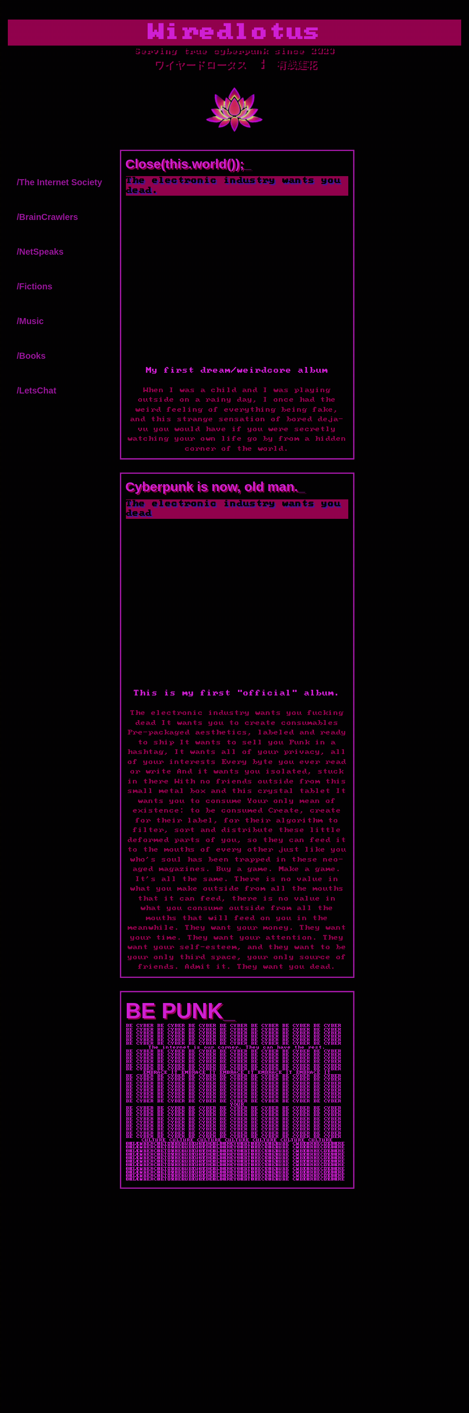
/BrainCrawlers (47, 217)
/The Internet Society (59, 182)
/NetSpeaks (40, 251)
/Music (30, 321)
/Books (31, 356)
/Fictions (34, 286)
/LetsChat (36, 390)
